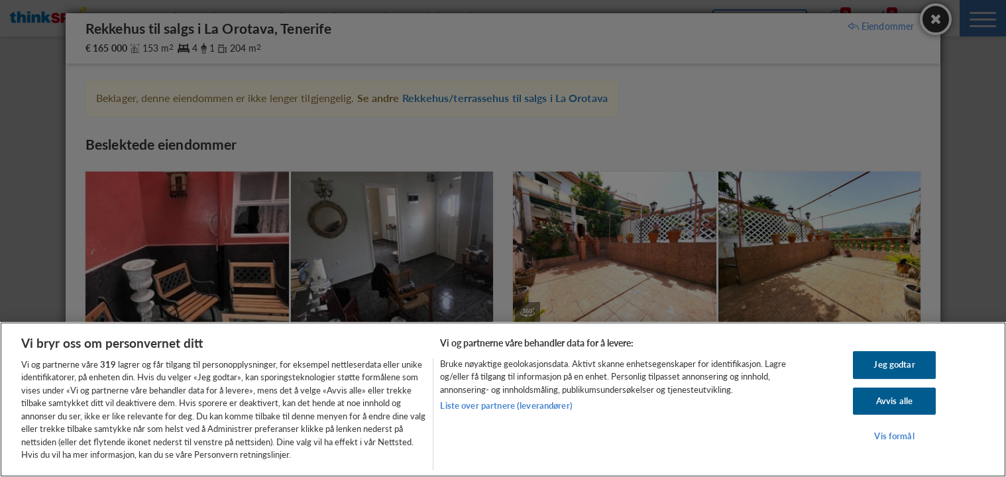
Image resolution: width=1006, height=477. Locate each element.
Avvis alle (894, 401)
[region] (503, 399)
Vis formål (894, 436)
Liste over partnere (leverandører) (506, 405)
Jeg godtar (894, 364)
